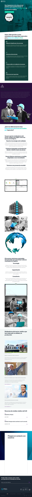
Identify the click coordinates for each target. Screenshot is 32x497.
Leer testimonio (7, 361)
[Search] (29, 2)
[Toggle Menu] (30, 1)
